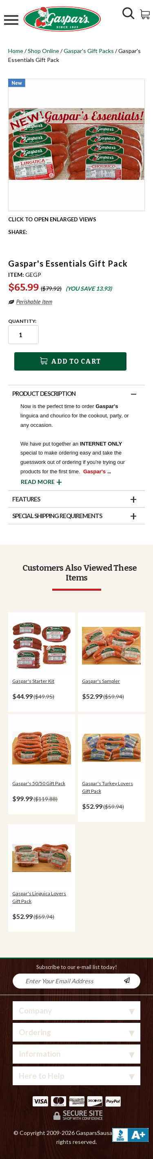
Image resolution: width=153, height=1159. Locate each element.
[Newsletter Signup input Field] (68, 981)
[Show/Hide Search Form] (128, 14)
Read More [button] (38, 481)
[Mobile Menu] (11, 21)
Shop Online (43, 50)
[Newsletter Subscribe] (132, 981)
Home (15, 50)
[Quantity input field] (23, 334)
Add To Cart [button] (70, 361)
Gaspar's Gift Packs (89, 50)
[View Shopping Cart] (145, 13)
